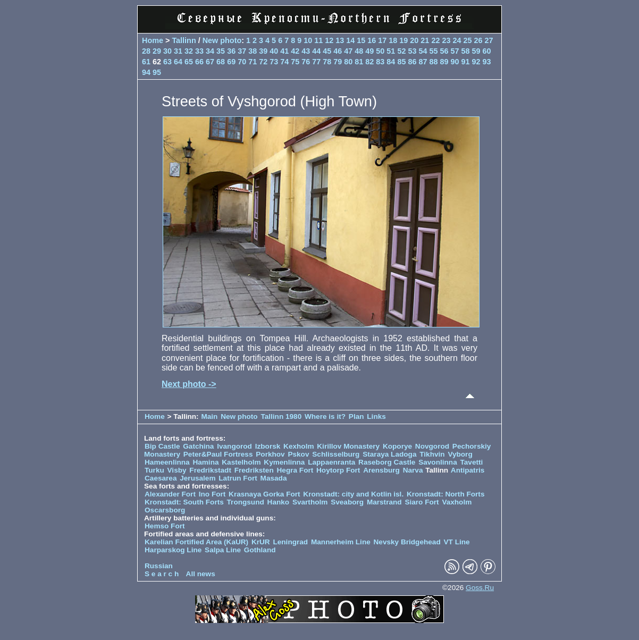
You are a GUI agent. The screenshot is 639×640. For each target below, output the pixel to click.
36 (231, 51)
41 (284, 51)
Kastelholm (241, 462)
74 (284, 61)
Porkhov (270, 454)
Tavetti (471, 462)
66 (199, 61)
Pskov (298, 454)
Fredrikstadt (210, 470)
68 (220, 61)
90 (454, 61)
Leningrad (290, 542)
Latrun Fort (237, 478)
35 (220, 51)
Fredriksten (254, 470)
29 (157, 51)
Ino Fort (212, 494)
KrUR (260, 542)
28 (146, 51)
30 (167, 51)
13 (339, 40)
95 (157, 72)
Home (152, 40)
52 (401, 51)
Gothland (260, 550)
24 (456, 40)
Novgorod (432, 446)
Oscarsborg (165, 510)
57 (454, 51)
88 (433, 61)
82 (369, 61)
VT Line (457, 542)
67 (210, 61)
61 (146, 61)
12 (329, 40)
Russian (159, 566)
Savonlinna (437, 462)
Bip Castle (162, 446)
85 (401, 61)
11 (318, 40)
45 (327, 51)
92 (476, 61)
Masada (273, 478)
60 (487, 51)
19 (403, 40)
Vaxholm (457, 502)
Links (376, 416)
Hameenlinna (167, 462)
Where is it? (325, 416)
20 (414, 40)
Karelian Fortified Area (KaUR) (196, 542)
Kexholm (298, 446)
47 (348, 51)
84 (390, 61)
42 (295, 51)
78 (327, 61)
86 (412, 61)
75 (295, 61)
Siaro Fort (422, 502)
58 (465, 51)
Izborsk (268, 446)
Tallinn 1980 (280, 416)
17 (382, 40)
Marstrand (384, 502)
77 (316, 61)
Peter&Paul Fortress (218, 454)
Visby (177, 470)
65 (188, 61)
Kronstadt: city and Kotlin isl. (353, 494)
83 (380, 61)
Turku (154, 470)
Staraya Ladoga (389, 454)
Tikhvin (431, 454)
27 (488, 40)
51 (390, 51)
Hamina (205, 462)
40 (274, 51)
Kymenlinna (284, 462)
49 (369, 51)
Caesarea (160, 478)
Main (209, 416)
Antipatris (467, 470)
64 (178, 61)
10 (308, 40)
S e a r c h (162, 574)
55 (433, 51)
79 (337, 61)
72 (263, 61)
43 (305, 51)
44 (316, 51)
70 (242, 61)
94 (146, 72)
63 (167, 61)
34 (210, 51)
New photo (222, 40)
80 (348, 61)
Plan (356, 416)
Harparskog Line (173, 550)
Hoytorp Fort (338, 470)
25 (467, 40)
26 (478, 40)
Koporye (397, 446)
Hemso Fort (165, 526)
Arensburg (381, 470)
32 (188, 51)
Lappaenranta (331, 462)
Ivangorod (234, 446)
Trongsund (245, 502)
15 (361, 40)
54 (422, 51)
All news (200, 574)
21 (425, 40)
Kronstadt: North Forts (446, 494)
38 (252, 51)
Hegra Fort (295, 470)
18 (393, 40)
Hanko (278, 502)
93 (487, 61)
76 (305, 61)
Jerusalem (197, 478)
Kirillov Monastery (348, 446)
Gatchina (198, 446)
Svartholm (309, 502)
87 (422, 61)
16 (371, 40)
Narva (413, 470)
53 (412, 51)
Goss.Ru (480, 588)
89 (444, 61)
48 (359, 51)
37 (242, 51)
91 (465, 61)
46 (337, 51)
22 (435, 40)
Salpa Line (223, 550)
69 (231, 61)
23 (446, 40)
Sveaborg (347, 502)
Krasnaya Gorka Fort (264, 494)
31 (178, 51)
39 (263, 51)
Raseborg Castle (386, 462)
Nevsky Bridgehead (407, 542)
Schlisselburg (335, 454)
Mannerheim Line (341, 542)
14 (350, 40)
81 (359, 61)
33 (199, 51)
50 (380, 51)
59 (476, 51)
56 (444, 51)
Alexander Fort (170, 494)
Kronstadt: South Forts (184, 502)
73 (274, 61)
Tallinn (184, 40)
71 (252, 61)
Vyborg (460, 454)
